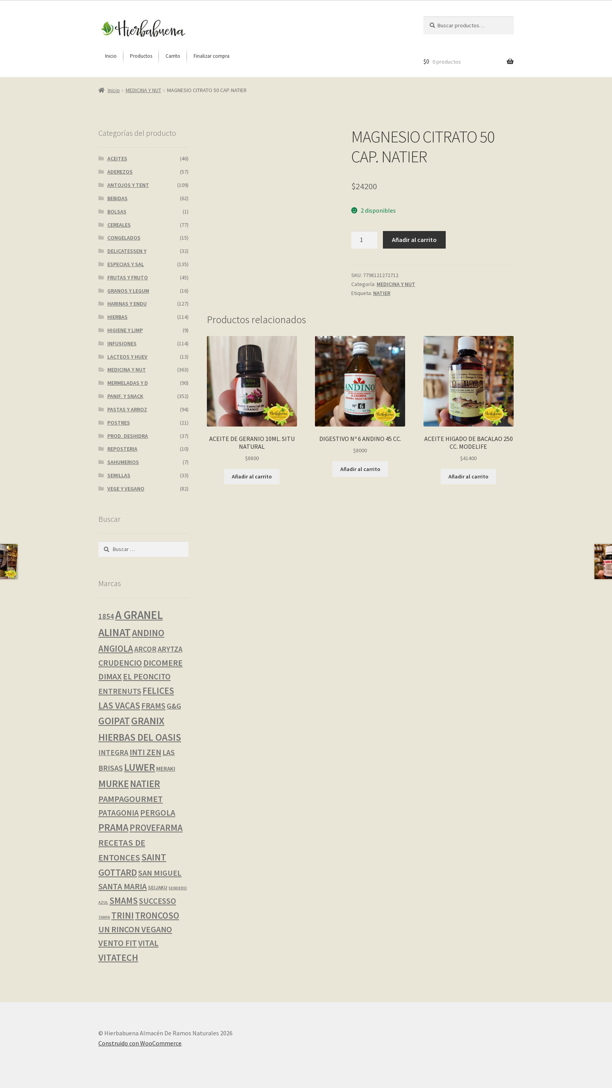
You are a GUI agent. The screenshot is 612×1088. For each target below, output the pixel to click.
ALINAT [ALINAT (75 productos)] (114, 632)
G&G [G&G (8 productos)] (174, 706)
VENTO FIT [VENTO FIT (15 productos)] (117, 943)
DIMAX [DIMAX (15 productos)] (110, 676)
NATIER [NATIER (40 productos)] (145, 783)
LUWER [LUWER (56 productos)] (139, 767)
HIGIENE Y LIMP (125, 330)
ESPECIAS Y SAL (125, 264)
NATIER (381, 293)
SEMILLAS (118, 475)
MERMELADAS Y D (127, 382)
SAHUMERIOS (123, 462)
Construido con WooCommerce (139, 1043)
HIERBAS (117, 316)
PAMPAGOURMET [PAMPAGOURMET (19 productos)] (130, 798)
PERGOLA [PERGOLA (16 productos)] (157, 812)
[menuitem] (110, 56)
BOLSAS (116, 211)
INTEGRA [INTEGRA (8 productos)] (113, 752)
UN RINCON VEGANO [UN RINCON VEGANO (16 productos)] (135, 929)
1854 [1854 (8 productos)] (106, 616)
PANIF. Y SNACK (125, 396)
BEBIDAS (117, 198)
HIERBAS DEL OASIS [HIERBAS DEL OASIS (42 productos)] (139, 737)
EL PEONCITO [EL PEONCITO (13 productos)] (147, 676)
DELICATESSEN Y (126, 250)
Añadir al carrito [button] (252, 476)
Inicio (114, 90)
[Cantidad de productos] (364, 240)
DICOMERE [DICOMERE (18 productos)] (163, 662)
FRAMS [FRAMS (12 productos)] (153, 706)
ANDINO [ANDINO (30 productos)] (148, 633)
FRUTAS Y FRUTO (127, 277)
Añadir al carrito (414, 240)
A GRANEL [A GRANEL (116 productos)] (139, 615)
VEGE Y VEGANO (125, 488)
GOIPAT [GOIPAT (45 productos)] (114, 721)
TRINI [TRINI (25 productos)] (122, 915)
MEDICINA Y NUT (143, 90)
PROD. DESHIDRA (127, 435)
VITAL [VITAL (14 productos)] (148, 943)
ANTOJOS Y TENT (128, 184)
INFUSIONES (122, 343)
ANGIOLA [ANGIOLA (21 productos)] (115, 648)
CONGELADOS (124, 237)
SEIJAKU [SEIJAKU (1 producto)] (157, 887)
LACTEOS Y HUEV (127, 356)
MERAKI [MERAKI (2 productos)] (165, 768)
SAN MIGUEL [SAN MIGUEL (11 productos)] (159, 873)
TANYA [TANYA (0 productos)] (104, 917)
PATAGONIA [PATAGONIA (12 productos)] (118, 813)
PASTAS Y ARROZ (127, 409)
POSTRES (118, 422)
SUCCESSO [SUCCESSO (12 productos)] (157, 901)
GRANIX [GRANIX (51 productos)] (147, 720)
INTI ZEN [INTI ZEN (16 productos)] (145, 752)
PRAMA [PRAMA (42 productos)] (113, 827)
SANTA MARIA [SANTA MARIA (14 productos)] (122, 886)
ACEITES (117, 158)
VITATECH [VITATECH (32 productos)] (118, 957)
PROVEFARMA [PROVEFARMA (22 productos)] (156, 827)
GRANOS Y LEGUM (128, 290)
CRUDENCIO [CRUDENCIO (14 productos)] (120, 663)
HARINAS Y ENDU (127, 303)
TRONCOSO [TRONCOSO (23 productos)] (157, 915)
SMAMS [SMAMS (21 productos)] (123, 900)
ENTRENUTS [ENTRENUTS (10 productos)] (119, 691)
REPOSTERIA (122, 448)
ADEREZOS (120, 171)
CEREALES (119, 224)
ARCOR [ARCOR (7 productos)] (145, 649)
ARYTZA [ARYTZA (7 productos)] (170, 649)
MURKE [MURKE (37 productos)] (113, 783)
